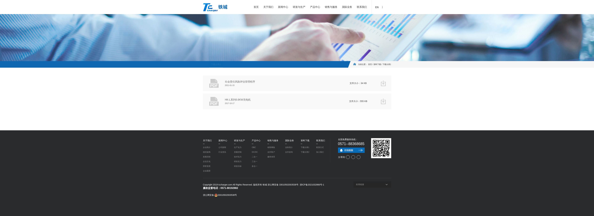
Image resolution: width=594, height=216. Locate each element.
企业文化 (206, 161)
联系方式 (320, 147)
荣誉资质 (206, 166)
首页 (256, 7)
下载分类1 (210, 64)
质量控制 (238, 152)
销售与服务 (331, 7)
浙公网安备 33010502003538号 (220, 195)
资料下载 (377, 64)
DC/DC (255, 152)
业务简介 (289, 147)
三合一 (254, 161)
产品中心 (315, 7)
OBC (254, 147)
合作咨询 (289, 152)
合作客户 (271, 152)
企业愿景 (206, 171)
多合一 (254, 166)
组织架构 (206, 152)
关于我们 (268, 7)
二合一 (254, 157)
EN (377, 7)
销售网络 (271, 147)
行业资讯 (222, 152)
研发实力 (238, 161)
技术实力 (238, 157)
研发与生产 (299, 7)
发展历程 (206, 157)
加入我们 (320, 152)
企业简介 (206, 147)
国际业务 (347, 7)
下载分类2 (223, 64)
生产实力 (238, 147)
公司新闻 (222, 147)
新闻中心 (283, 7)
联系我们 (362, 7)
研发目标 (238, 166)
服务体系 (271, 157)
